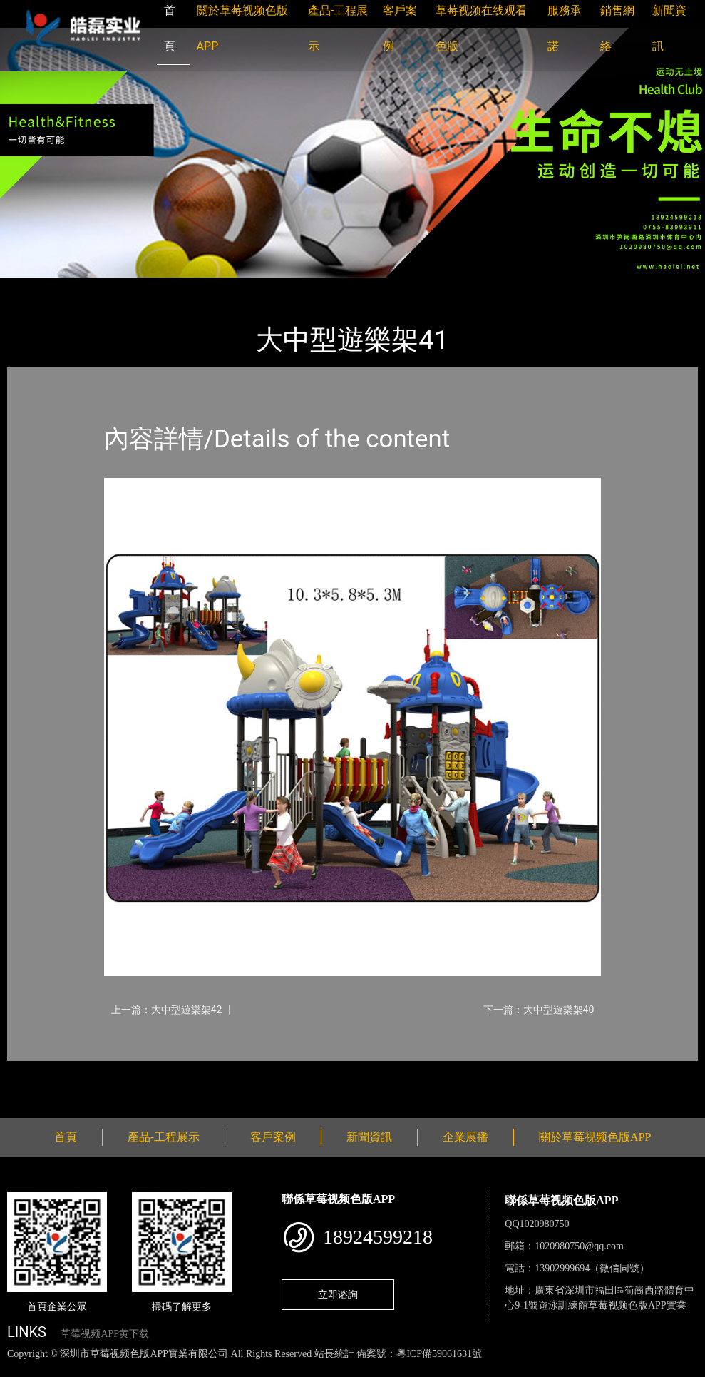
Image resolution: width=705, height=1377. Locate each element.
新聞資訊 (369, 1137)
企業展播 (465, 1137)
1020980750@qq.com (579, 1246)
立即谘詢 (338, 1294)
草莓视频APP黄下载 (105, 1333)
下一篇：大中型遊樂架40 (539, 1010)
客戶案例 (273, 1137)
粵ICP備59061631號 (439, 1353)
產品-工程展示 (92, 287)
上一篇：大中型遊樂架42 (166, 1010)
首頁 (32, 287)
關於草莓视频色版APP (595, 1137)
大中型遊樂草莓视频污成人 (207, 287)
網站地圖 (21, 1369)
